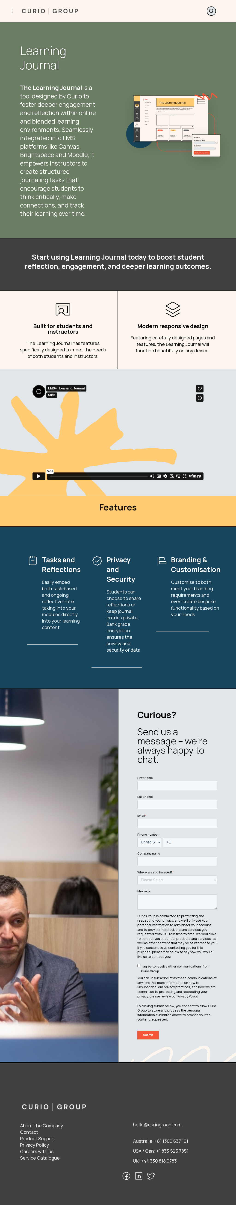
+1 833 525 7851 (172, 1151)
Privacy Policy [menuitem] (34, 1145)
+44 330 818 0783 (159, 1161)
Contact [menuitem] (29, 1132)
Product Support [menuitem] (37, 1138)
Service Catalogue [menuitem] (40, 1158)
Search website (211, 11)
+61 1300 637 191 (171, 1141)
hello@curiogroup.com (157, 1125)
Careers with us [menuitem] (36, 1151)
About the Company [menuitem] (41, 1125)
